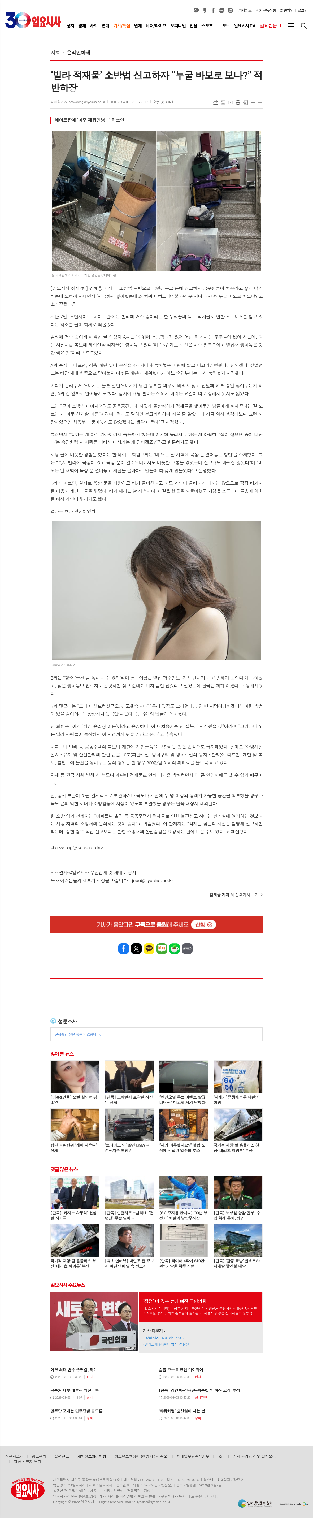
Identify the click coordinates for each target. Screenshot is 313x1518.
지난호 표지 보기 (27, 1461)
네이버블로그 (222, 11)
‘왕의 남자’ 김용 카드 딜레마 (165, 1337)
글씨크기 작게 (260, 102)
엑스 (136, 948)
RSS (221, 1456)
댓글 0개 (166, 101)
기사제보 (245, 10)
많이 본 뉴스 (61, 1053)
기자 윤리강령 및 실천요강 (254, 1456)
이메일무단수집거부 (193, 1456)
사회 (55, 52)
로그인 (303, 10)
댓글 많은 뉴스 (63, 1169)
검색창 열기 (304, 25)
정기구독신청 (266, 10)
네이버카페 (174, 948)
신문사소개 (14, 1456)
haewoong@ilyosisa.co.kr (77, 847)
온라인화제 (78, 52)
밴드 (187, 948)
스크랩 (245, 102)
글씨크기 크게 (252, 102)
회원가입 (286, 10)
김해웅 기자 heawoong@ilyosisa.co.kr (77, 101)
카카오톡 (149, 948)
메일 (230, 102)
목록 (223, 102)
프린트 (238, 102)
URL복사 (215, 102)
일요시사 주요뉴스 (67, 1285)
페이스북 (213, 11)
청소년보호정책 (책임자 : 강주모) (141, 1456)
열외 (230, 11)
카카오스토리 (205, 11)
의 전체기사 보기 (234, 894)
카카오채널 (196, 11)
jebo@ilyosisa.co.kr (152, 880)
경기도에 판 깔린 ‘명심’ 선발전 (167, 1344)
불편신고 (61, 1456)
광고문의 (39, 1456)
